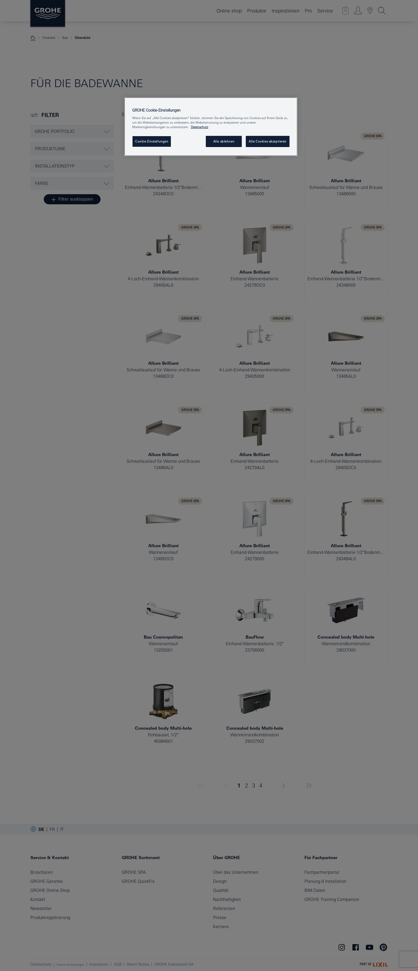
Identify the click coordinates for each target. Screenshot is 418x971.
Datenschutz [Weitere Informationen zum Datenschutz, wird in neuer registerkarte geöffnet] (199, 127)
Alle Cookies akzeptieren (268, 141)
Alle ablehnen (223, 141)
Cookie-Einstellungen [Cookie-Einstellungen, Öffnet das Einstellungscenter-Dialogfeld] (151, 141)
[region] (211, 126)
